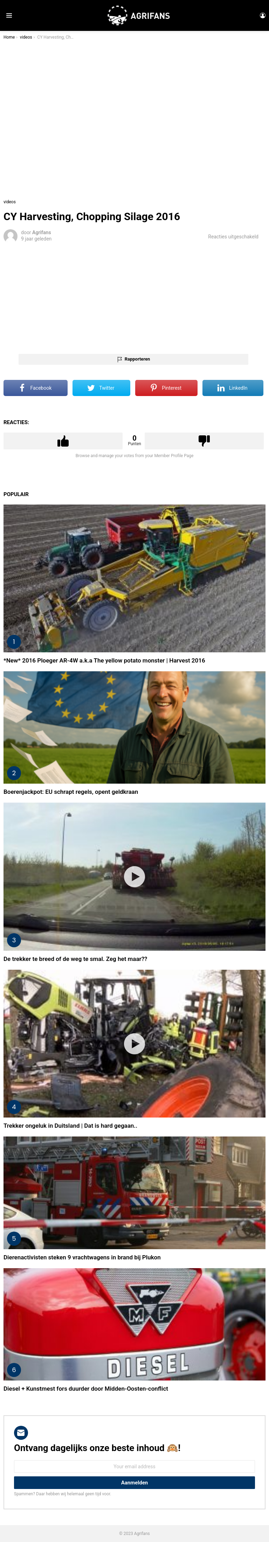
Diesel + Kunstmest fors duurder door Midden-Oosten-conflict (86, 1388)
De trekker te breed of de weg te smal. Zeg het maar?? (75, 958)
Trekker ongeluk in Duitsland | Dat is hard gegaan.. (70, 1125)
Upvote (63, 441)
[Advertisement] (134, 297)
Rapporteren (137, 359)
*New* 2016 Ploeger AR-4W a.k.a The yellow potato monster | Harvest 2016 (104, 660)
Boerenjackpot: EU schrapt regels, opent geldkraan (71, 791)
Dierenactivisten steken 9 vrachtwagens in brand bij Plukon (82, 1257)
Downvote (204, 441)
